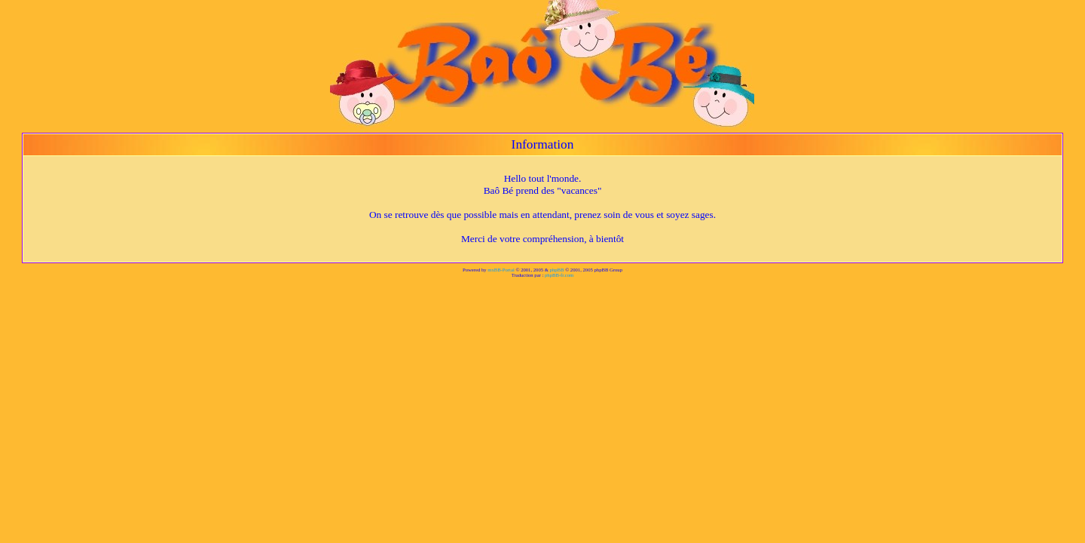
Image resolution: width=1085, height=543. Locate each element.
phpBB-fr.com (559, 275)
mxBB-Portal (501, 269)
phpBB (557, 269)
